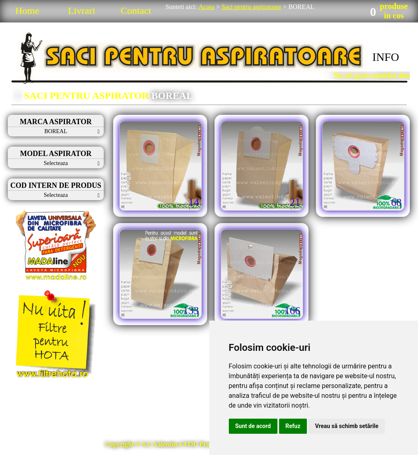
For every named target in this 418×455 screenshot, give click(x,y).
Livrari (81, 10)
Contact (136, 10)
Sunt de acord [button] (253, 426)
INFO (385, 57)
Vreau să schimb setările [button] (346, 426)
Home (27, 10)
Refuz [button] (293, 426)
